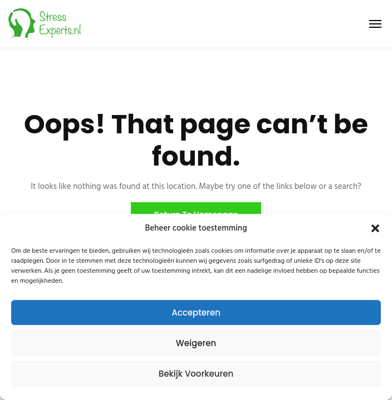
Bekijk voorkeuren (196, 373)
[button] (375, 228)
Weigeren (196, 343)
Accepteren (195, 312)
